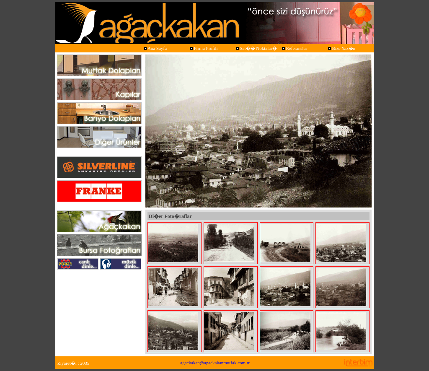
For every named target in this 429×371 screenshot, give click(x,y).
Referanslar (294, 48)
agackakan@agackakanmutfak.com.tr (214, 362)
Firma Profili (203, 48)
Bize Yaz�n (341, 48)
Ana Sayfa (154, 48)
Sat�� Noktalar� (256, 48)
